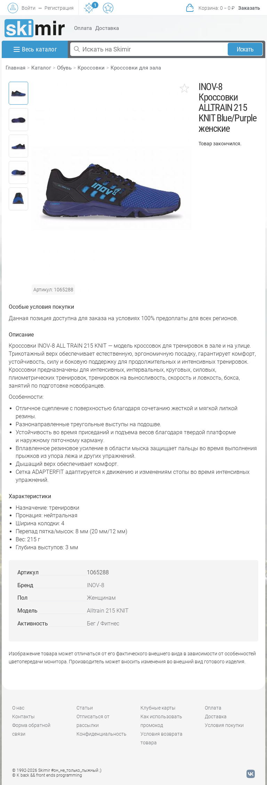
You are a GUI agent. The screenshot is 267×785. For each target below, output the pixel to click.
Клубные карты (158, 708)
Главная (15, 68)
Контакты (23, 716)
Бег (91, 623)
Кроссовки (91, 68)
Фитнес (109, 623)
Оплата (83, 28)
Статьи (84, 708)
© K (47, 775)
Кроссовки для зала (136, 68)
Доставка (107, 28)
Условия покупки (224, 725)
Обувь (64, 68)
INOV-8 (95, 585)
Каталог (41, 68)
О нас (18, 708)
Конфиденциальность (101, 734)
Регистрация (59, 8)
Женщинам (101, 597)
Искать (245, 49)
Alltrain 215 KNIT (108, 610)
